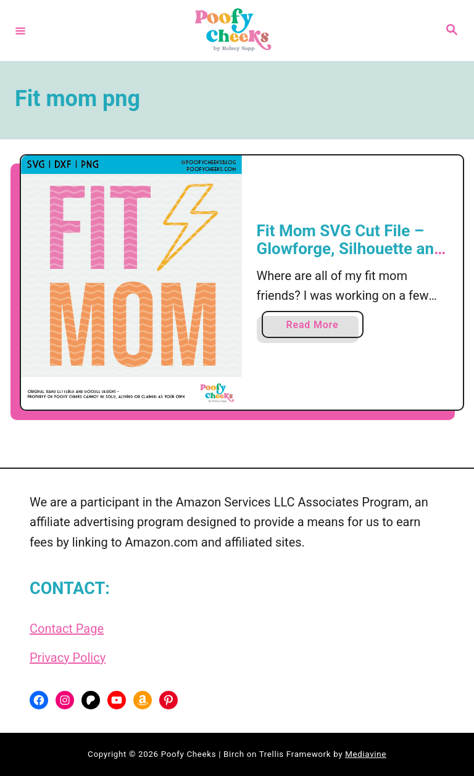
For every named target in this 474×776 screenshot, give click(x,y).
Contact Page (67, 628)
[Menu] (20, 30)
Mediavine (365, 754)
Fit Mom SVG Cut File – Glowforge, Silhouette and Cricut (350, 248)
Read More (316, 327)
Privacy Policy (68, 657)
